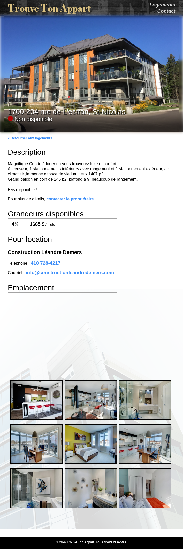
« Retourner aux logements (30, 138)
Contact (166, 11)
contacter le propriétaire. (70, 199)
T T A (49, 8)
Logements (162, 5)
